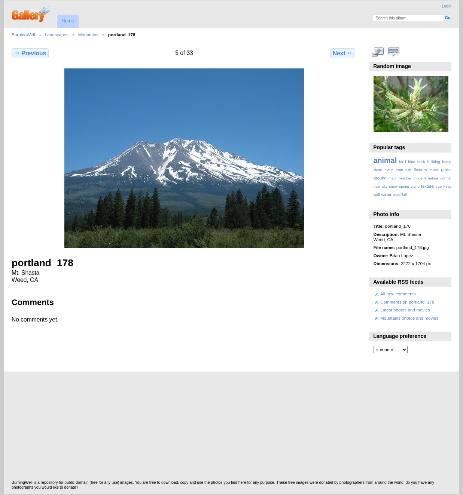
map (392, 178)
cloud (389, 170)
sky (385, 186)
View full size (377, 52)
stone (415, 186)
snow (393, 186)
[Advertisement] (231, 428)
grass (446, 169)
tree (438, 186)
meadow (404, 178)
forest (434, 170)
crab (399, 170)
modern (419, 178)
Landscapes (56, 34)
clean (378, 170)
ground (380, 178)
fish (408, 170)
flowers (420, 169)
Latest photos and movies (405, 309)
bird (402, 161)
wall (377, 195)
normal (445, 178)
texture (427, 186)
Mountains (88, 34)
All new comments (398, 293)
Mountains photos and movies (409, 318)
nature (433, 178)
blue (411, 162)
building (433, 162)
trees (447, 186)
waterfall (400, 195)
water (386, 194)
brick (421, 162)
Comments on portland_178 (407, 301)
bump (446, 162)
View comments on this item (394, 52)
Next (343, 53)
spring (404, 186)
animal (385, 160)
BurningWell (23, 34)
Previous (30, 53)
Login (446, 6)
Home (67, 21)
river (377, 186)
